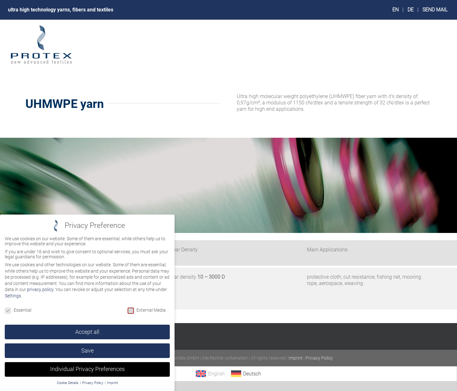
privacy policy (40, 289)
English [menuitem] (216, 374)
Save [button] (87, 351)
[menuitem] (210, 374)
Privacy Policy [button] (93, 383)
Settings (13, 295)
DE (410, 10)
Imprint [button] (112, 383)
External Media (147, 310)
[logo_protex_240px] (41, 27)
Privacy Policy (319, 358)
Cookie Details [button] (68, 383)
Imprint (295, 358)
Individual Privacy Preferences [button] (87, 369)
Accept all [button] (87, 332)
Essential (18, 310)
